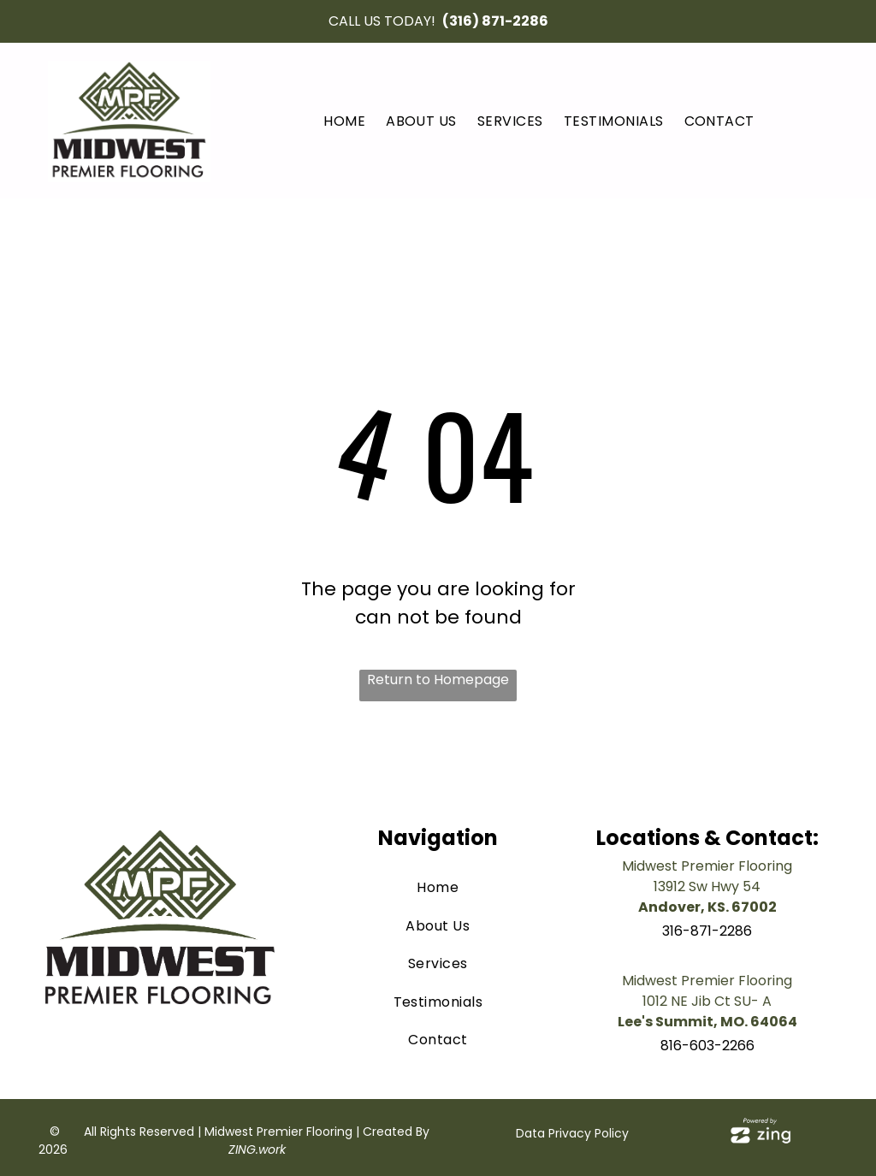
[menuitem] (344, 121)
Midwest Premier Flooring (707, 866)
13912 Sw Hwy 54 (707, 886)
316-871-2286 (707, 931)
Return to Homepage (438, 679)
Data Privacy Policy (572, 1133)
